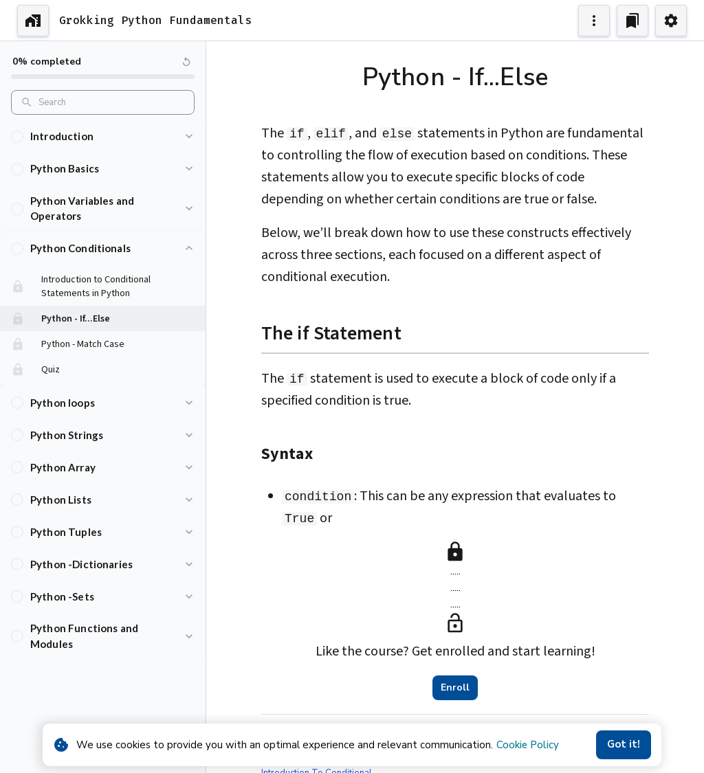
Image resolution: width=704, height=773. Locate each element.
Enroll (455, 687)
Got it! (623, 744)
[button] (103, 136)
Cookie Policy (527, 745)
